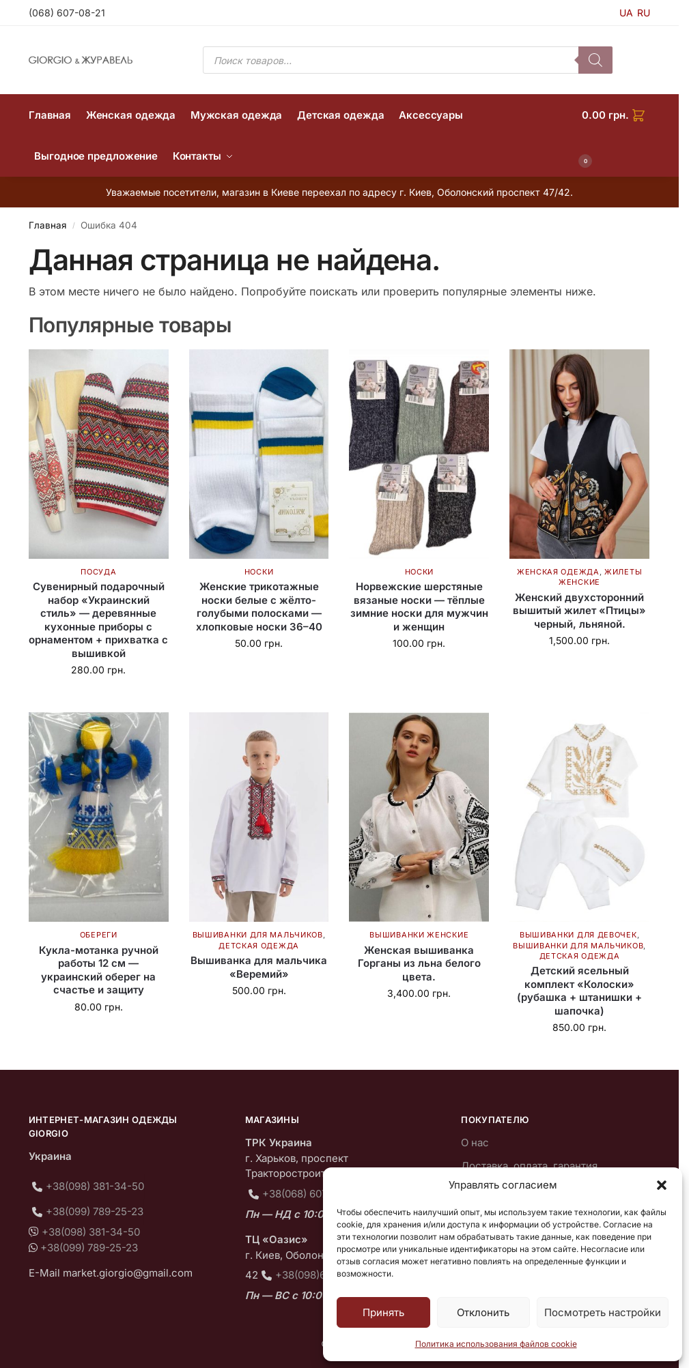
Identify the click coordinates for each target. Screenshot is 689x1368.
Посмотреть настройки (602, 1312)
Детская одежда (259, 945)
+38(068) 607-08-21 (310, 1193)
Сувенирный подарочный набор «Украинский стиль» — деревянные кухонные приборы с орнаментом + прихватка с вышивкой (98, 620)
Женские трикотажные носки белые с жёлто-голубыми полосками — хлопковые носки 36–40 (259, 606)
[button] (662, 1185)
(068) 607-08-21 (67, 12)
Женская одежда (558, 572)
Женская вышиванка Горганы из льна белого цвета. (419, 963)
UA (626, 12)
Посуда (98, 572)
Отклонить (483, 1312)
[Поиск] (595, 60)
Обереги (98, 935)
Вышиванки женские (418, 935)
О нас (475, 1142)
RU (643, 12)
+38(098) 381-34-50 (95, 1186)
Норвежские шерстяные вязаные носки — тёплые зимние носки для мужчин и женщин (419, 606)
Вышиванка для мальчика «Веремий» (259, 967)
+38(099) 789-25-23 (94, 1211)
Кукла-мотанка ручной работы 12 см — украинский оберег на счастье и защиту (98, 970)
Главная (47, 225)
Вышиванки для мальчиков (258, 935)
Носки (259, 572)
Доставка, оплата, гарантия (529, 1165)
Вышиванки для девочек (578, 935)
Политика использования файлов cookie (496, 1344)
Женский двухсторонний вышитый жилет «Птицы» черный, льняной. (579, 610)
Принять (383, 1312)
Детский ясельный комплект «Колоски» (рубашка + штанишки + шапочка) (579, 990)
